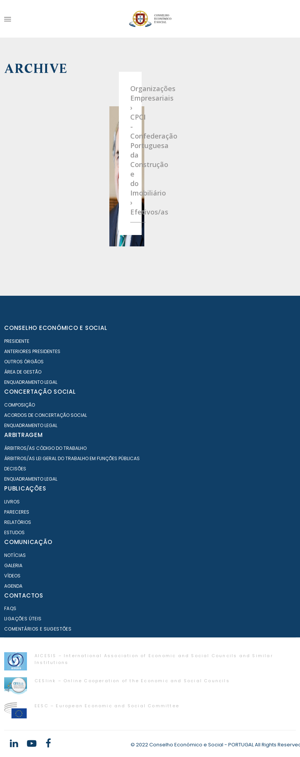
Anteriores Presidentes (32, 351)
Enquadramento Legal (30, 382)
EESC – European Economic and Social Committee (107, 706)
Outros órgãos (24, 361)
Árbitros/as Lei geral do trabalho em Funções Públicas (72, 458)
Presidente (16, 341)
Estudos (14, 532)
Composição (19, 405)
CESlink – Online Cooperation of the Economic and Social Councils (132, 681)
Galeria (13, 565)
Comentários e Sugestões (37, 629)
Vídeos (12, 575)
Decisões (15, 468)
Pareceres (16, 512)
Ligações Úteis (23, 618)
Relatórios (17, 522)
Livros (12, 501)
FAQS (10, 608)
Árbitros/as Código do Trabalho (45, 448)
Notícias (15, 555)
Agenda (13, 586)
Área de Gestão (22, 372)
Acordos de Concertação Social (45, 415)
